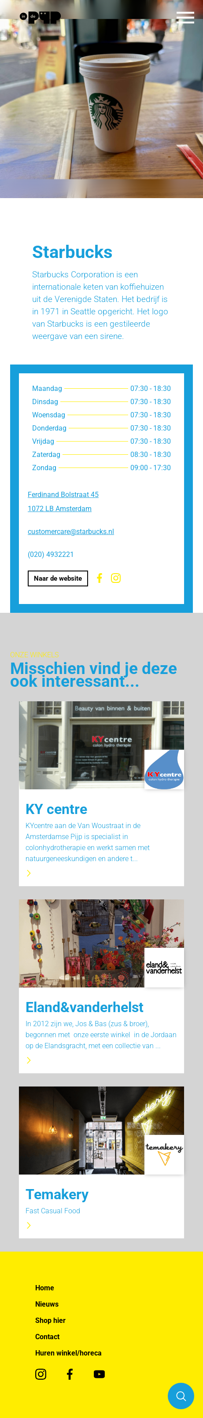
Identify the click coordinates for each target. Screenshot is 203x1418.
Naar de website (58, 578)
